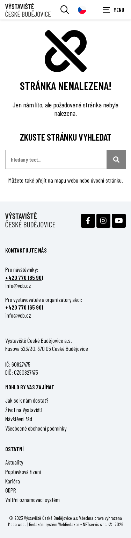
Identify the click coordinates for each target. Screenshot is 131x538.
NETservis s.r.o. (95, 524)
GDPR (10, 490)
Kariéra (12, 480)
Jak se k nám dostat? (27, 400)
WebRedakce (68, 524)
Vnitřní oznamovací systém (32, 499)
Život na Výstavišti (23, 409)
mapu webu (66, 180)
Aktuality (14, 462)
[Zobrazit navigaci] (113, 10)
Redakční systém (43, 524)
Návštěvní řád (18, 418)
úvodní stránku (106, 180)
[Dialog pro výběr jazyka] (82, 10)
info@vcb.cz (18, 285)
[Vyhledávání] (64, 10)
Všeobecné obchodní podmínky (35, 428)
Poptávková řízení (23, 471)
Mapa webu (17, 524)
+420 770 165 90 (23, 277)
